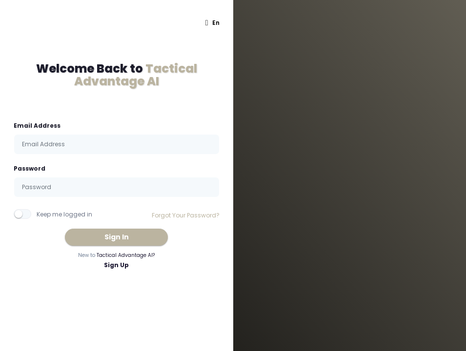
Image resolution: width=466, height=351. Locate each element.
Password (29, 168)
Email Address (37, 125)
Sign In (116, 237)
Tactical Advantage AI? (126, 255)
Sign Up (116, 265)
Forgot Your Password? (186, 215)
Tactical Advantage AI (135, 74)
